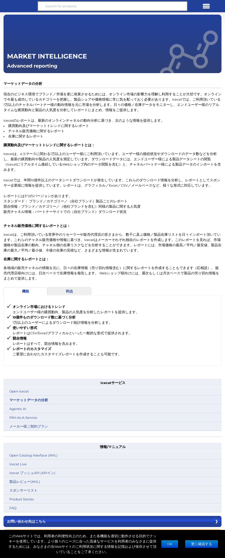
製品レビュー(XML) (24, 481)
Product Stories (21, 499)
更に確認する (201, 543)
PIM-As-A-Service (23, 417)
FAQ (12, 507)
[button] (18, 6)
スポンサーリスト (23, 490)
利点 (69, 291)
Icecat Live (18, 464)
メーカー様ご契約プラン (28, 426)
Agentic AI (17, 408)
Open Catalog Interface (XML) (33, 455)
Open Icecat (19, 391)
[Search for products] (112, 6)
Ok (169, 543)
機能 (25, 291)
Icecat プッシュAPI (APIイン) (32, 472)
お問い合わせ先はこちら (112, 521)
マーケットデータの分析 (28, 400)
